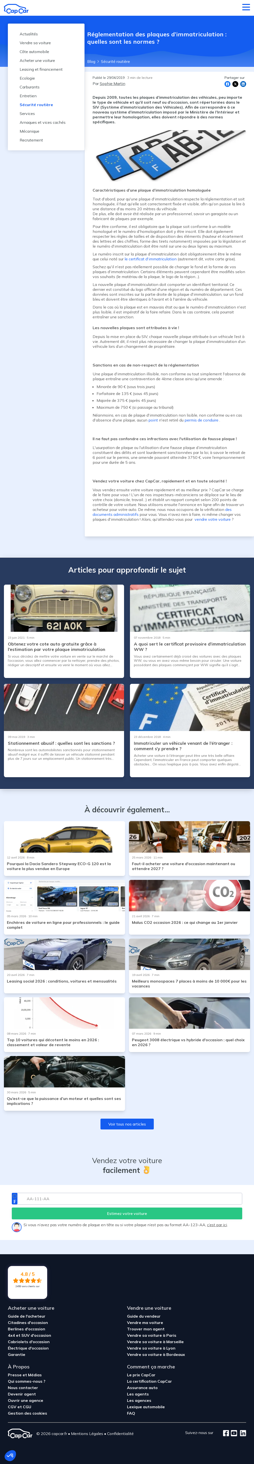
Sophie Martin (112, 83)
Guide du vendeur (144, 1316)
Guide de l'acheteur (26, 1316)
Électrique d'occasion (28, 1348)
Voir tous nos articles (127, 1124)
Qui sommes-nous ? (26, 1381)
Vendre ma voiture (145, 1322)
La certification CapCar (149, 1381)
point (153, 420)
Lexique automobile (146, 1406)
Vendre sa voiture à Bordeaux (156, 1354)
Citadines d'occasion (28, 1322)
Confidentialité (120, 1433)
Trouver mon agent (146, 1328)
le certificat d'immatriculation (151, 258)
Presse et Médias (25, 1374)
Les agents (138, 1394)
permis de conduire (201, 420)
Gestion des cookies (27, 1413)
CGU (27, 1406)
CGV (12, 1406)
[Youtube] (233, 1433)
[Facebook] (226, 1433)
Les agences (139, 1400)
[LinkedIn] (241, 1433)
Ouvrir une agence (25, 1400)
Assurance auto (142, 1387)
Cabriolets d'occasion (29, 1341)
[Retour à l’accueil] (16, 9)
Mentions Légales (87, 1433)
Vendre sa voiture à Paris (151, 1335)
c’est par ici (217, 1224)
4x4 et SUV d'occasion (29, 1335)
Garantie (16, 1354)
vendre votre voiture (212, 519)
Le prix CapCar (141, 1374)
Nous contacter (23, 1387)
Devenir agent (22, 1394)
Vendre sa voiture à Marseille (155, 1341)
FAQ (131, 1413)
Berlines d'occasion (26, 1328)
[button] (10, 1456)
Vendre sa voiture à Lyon (151, 1348)
